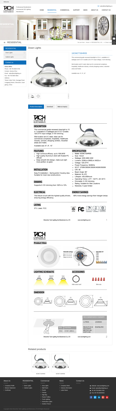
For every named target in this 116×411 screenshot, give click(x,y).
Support (76, 10)
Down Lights (108, 42)
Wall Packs (44, 388)
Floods (43, 390)
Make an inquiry (62, 106)
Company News (64, 385)
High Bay (44, 394)
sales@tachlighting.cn (15, 73)
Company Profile (9, 385)
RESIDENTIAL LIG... (97, 42)
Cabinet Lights (10, 57)
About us (94, 10)
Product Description (36, 106)
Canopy (43, 392)
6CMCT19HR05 (60, 373)
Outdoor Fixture (46, 404)
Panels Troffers (45, 397)
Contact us (106, 10)
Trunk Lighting (45, 399)
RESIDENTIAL (52, 10)
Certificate (7, 390)
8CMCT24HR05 (40, 373)
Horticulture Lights (46, 401)
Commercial (65, 10)
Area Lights (44, 385)
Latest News (63, 390)
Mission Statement (9, 388)
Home (42, 10)
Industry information (65, 388)
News (85, 10)
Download (50, 106)
